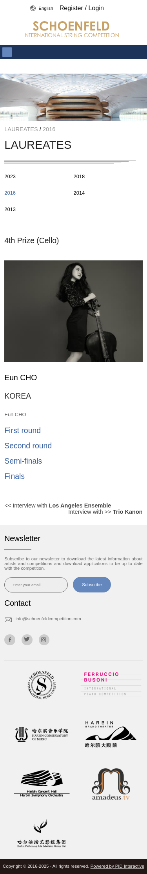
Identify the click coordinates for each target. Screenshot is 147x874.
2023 (10, 176)
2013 (10, 209)
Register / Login (82, 7)
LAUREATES (22, 129)
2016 (48, 129)
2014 (79, 193)
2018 (79, 176)
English (41, 8)
